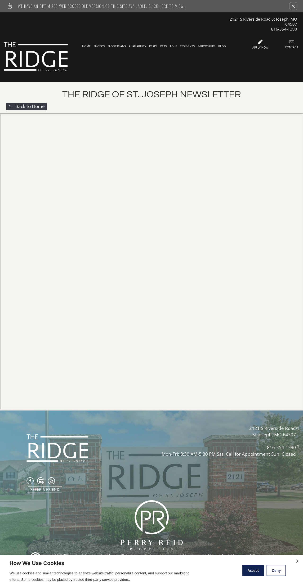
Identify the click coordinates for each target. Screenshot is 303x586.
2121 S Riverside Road (272, 428)
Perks (153, 46)
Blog (222, 46)
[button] (293, 6)
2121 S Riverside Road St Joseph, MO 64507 (263, 21)
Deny (276, 570)
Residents (187, 46)
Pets (163, 46)
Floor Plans (117, 46)
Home (86, 46)
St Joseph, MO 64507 (274, 434)
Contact (291, 44)
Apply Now (260, 45)
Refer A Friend (45, 489)
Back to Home (30, 106)
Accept (253, 570)
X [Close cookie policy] (297, 561)
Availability (137, 46)
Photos (99, 46)
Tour (173, 46)
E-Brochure (206, 46)
